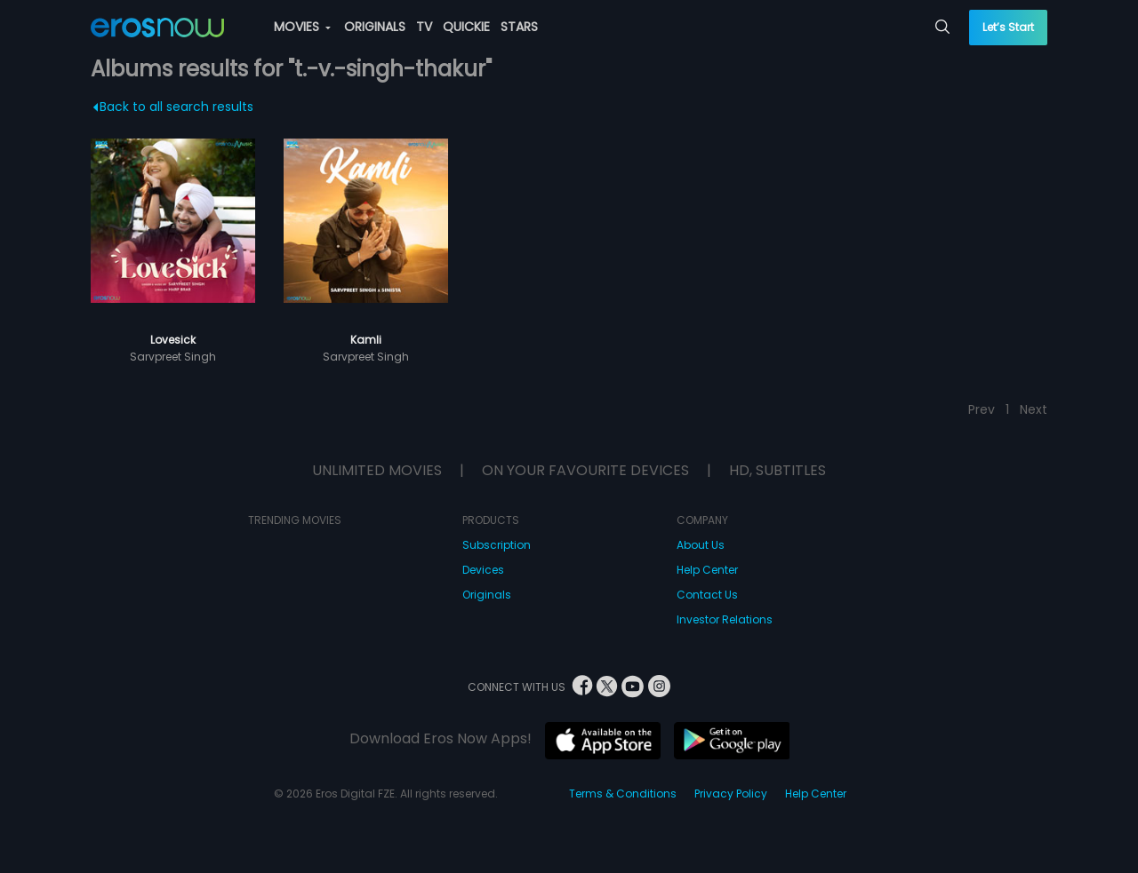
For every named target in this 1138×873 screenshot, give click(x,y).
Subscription (496, 544)
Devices (483, 569)
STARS (519, 27)
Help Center (707, 569)
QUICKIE (466, 27)
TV (424, 27)
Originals (486, 594)
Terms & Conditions (623, 793)
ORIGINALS (374, 27)
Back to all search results (173, 106)
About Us (701, 544)
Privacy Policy (730, 793)
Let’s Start (1008, 27)
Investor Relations (725, 619)
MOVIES (302, 27)
